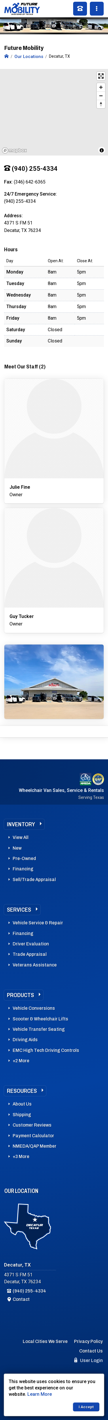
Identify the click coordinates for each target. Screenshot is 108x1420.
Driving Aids (25, 1039)
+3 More (21, 1156)
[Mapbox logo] (14, 150)
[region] (54, 112)
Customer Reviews (32, 1125)
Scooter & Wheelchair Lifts (40, 1019)
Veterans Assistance (35, 965)
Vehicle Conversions (34, 1008)
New (17, 848)
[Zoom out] (101, 95)
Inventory (21, 824)
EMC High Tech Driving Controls (46, 1050)
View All (21, 837)
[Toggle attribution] (101, 150)
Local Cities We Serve (45, 1341)
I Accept (86, 1407)
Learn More (39, 1394)
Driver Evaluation (31, 944)
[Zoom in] (101, 87)
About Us (22, 1104)
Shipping (22, 1114)
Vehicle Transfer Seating (39, 1029)
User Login (88, 1360)
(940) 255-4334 (29, 1291)
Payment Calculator (33, 1135)
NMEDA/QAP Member (34, 1146)
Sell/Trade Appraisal (34, 879)
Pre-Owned (24, 858)
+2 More (21, 1060)
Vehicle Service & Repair (38, 923)
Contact (21, 1299)
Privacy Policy (88, 1341)
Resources (22, 1091)
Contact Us (91, 1351)
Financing (23, 869)
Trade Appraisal (30, 954)
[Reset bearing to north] (101, 104)
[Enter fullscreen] (101, 76)
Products (20, 995)
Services (19, 909)
